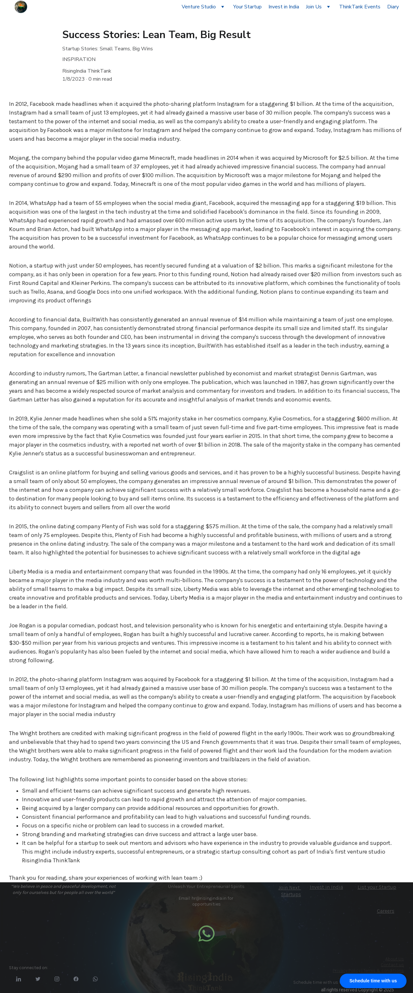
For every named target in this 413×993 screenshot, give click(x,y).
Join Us (314, 6)
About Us (394, 959)
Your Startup (247, 6)
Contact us (392, 965)
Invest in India (283, 6)
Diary (393, 6)
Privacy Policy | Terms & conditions (368, 970)
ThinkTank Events (359, 6)
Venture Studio (199, 6)
